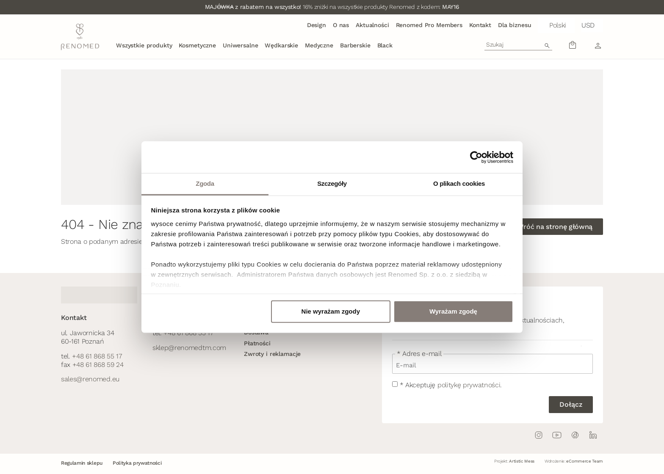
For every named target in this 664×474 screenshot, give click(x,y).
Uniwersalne (240, 45)
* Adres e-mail (419, 353)
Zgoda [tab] (205, 183)
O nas (341, 25)
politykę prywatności (469, 385)
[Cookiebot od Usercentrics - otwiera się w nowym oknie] (476, 157)
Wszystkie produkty (144, 45)
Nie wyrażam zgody (331, 311)
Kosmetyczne (197, 45)
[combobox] (518, 44)
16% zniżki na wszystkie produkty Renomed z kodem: (332, 6)
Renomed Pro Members (429, 25)
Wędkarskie (281, 45)
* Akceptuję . (451, 385)
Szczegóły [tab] (332, 183)
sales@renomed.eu (90, 379)
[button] (556, 25)
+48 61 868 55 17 (97, 356)
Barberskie (355, 45)
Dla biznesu (514, 25)
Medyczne (319, 45)
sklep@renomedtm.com (189, 348)
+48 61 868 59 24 (98, 365)
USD (588, 25)
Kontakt (480, 25)
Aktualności (372, 25)
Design (316, 25)
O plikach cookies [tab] (459, 183)
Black (385, 45)
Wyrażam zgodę (453, 311)
